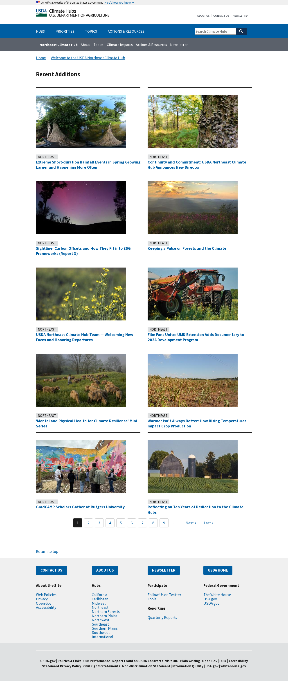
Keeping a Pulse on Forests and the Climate (187, 248)
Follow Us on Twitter (164, 594)
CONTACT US (51, 570)
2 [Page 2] (88, 522)
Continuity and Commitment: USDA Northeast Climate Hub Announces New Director (197, 164)
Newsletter (240, 15)
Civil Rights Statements (102, 666)
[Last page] (209, 522)
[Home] (72, 14)
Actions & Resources (151, 44)
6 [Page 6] (132, 522)
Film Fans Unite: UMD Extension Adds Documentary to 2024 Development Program (196, 337)
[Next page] (192, 522)
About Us (203, 15)
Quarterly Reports (162, 617)
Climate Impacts (120, 44)
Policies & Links (69, 661)
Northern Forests (106, 611)
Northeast (47, 157)
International (102, 636)
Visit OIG (171, 661)
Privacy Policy (70, 666)
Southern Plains (105, 628)
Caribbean (100, 599)
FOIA (223, 661)
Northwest (100, 619)
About (85, 44)
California (99, 594)
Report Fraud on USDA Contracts (137, 661)
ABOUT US (105, 570)
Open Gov (44, 603)
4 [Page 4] (110, 522)
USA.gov (210, 599)
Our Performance (96, 661)
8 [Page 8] (153, 522)
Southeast (100, 624)
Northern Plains (104, 615)
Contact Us (221, 15)
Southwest (101, 632)
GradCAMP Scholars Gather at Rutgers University (80, 506)
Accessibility (46, 607)
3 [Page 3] (99, 522)
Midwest (99, 603)
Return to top (47, 551)
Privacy (42, 599)
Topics (98, 44)
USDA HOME (218, 570)
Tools (152, 599)
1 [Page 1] (78, 522)
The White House (217, 594)
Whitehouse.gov (233, 666)
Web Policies (46, 594)
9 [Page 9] (164, 522)
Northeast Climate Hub (59, 44)
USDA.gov (211, 603)
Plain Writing (190, 661)
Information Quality (187, 666)
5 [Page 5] (121, 522)
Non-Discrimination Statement (146, 666)
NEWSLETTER (163, 570)
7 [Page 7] (142, 522)
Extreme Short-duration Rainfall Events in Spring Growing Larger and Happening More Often (88, 164)
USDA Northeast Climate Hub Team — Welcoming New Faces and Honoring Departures (84, 337)
